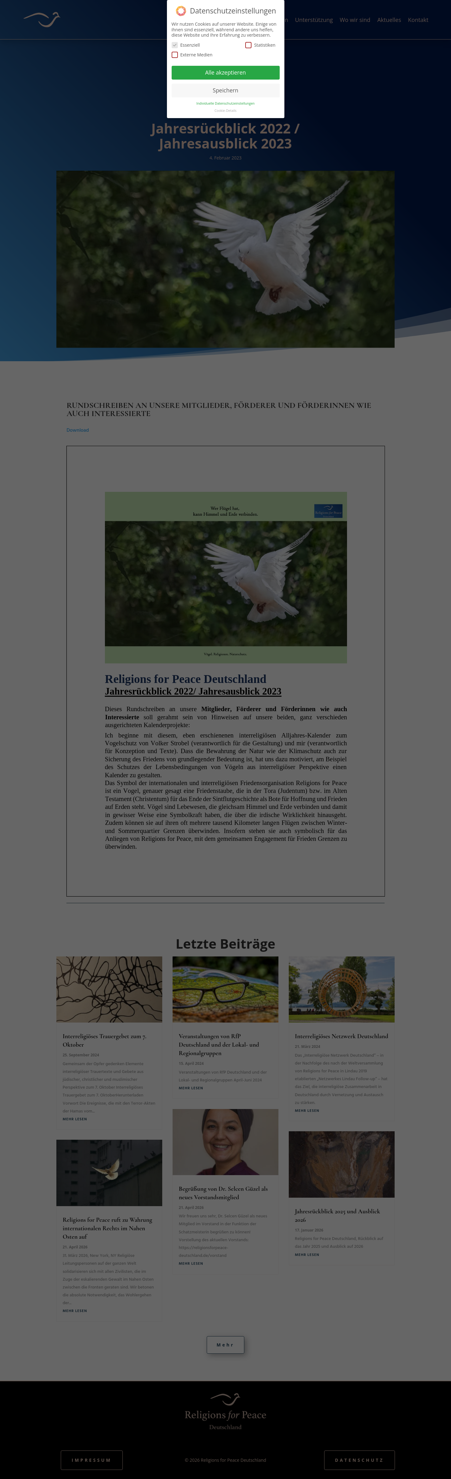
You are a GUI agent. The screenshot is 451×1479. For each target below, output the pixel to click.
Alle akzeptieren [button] (225, 72)
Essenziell (186, 45)
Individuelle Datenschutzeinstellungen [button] (225, 103)
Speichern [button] (225, 90)
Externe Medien (192, 55)
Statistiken (260, 45)
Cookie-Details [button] (225, 110)
